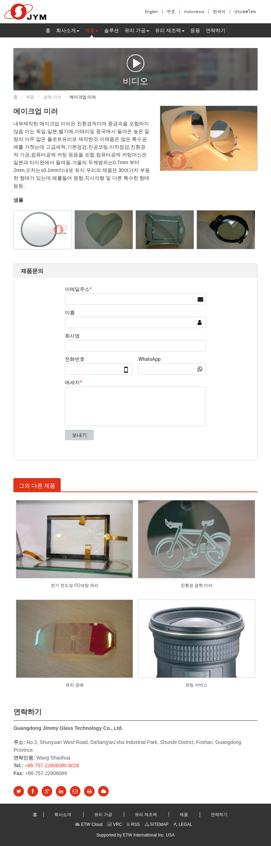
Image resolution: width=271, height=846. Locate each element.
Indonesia (194, 12)
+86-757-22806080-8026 (52, 765)
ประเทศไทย (245, 12)
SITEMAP (157, 824)
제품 (30, 97)
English (151, 12)
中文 (171, 12)
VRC (114, 824)
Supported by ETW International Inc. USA (135, 835)
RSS (133, 824)
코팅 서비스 (196, 684)
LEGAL (182, 824)
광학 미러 (52, 97)
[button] (68, 30)
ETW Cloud (89, 824)
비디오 (135, 69)
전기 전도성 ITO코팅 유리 (74, 585)
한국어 (219, 12)
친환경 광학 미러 (196, 585)
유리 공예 (75, 684)
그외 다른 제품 (37, 485)
